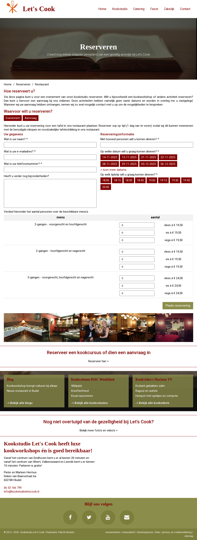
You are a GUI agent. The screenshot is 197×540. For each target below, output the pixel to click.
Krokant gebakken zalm (150, 386)
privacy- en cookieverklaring (177, 532)
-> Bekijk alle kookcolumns (89, 403)
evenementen (112, 532)
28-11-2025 (109, 164)
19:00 (152, 180)
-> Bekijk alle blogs (20, 403)
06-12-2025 (168, 164)
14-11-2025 (109, 157)
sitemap (188, 536)
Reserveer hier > (98, 361)
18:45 (140, 180)
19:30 (175, 180)
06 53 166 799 (13, 487)
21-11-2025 (148, 157)
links (157, 532)
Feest (154, 9)
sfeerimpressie (145, 532)
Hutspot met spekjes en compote (156, 396)
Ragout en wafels (146, 391)
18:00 (105, 180)
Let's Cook (39, 9)
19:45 (186, 180)
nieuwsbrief (128, 532)
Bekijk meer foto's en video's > (99, 430)
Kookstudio (120, 9)
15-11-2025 (129, 157)
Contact (185, 9)
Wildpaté (76, 386)
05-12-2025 (148, 164)
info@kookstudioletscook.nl (21, 491)
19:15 (163, 180)
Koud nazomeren (82, 396)
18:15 (117, 180)
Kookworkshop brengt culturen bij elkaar (32, 386)
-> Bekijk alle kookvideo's (152, 403)
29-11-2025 (129, 164)
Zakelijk (169, 9)
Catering (138, 9)
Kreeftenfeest (80, 391)
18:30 (128, 180)
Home (102, 9)
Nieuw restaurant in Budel (23, 391)
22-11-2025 (168, 157)
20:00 (105, 187)
